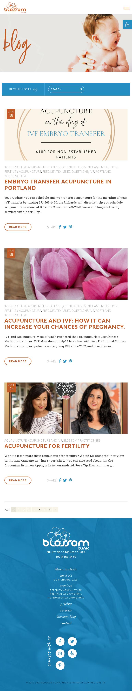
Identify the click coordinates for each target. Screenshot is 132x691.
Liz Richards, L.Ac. (66, 579)
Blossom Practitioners (81, 440)
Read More (18, 227)
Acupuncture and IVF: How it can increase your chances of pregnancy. (64, 323)
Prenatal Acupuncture (66, 594)
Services (66, 586)
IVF (92, 171)
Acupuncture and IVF (45, 167)
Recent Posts (23, 89)
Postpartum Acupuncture (66, 597)
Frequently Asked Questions (65, 171)
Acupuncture (15, 167)
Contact (66, 623)
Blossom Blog (66, 617)
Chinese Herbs (74, 167)
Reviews (66, 610)
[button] (127, 24)
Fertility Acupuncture (22, 171)
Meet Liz (66, 576)
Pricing (66, 604)
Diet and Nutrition (102, 167)
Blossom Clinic (66, 569)
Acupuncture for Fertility (47, 446)
